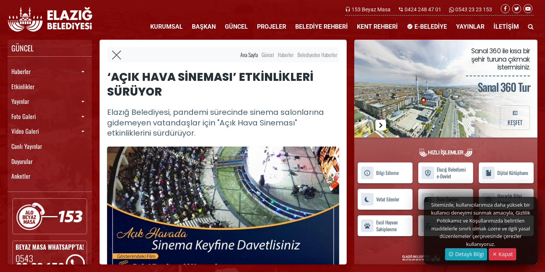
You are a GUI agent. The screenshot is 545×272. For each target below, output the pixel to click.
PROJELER (271, 26)
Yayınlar (20, 101)
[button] (380, 125)
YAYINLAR (470, 26)
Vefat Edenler (380, 199)
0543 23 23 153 (473, 9)
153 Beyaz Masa (371, 9)
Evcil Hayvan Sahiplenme (379, 225)
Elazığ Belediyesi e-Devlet (443, 173)
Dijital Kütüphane (505, 172)
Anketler (20, 176)
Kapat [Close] (502, 254)
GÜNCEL (236, 26)
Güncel (268, 55)
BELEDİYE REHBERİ (321, 26)
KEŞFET (514, 117)
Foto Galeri (23, 116)
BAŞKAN (204, 26)
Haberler (21, 71)
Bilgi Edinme (380, 172)
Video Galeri (25, 131)
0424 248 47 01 (423, 9)
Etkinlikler (22, 86)
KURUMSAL (166, 26)
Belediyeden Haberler (317, 55)
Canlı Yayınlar (26, 146)
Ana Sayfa (249, 55)
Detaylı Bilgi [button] (466, 254)
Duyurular (22, 161)
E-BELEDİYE (427, 26)
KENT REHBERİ (377, 26)
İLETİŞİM (506, 26)
